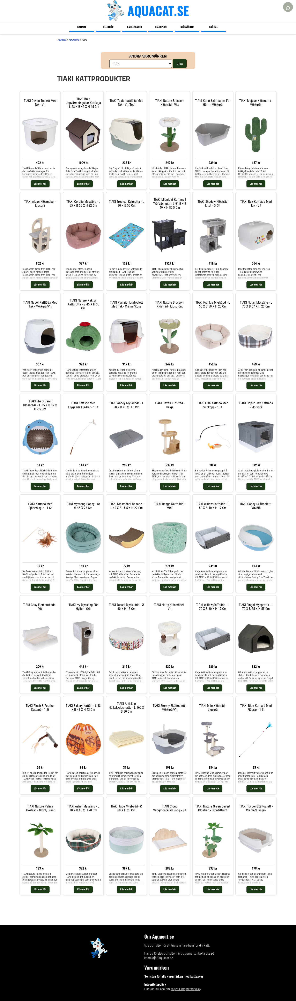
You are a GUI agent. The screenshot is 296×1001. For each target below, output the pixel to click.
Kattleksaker (134, 27)
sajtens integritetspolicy (186, 989)
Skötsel (213, 27)
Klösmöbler (187, 27)
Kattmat (81, 27)
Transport (161, 27)
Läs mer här (40, 183)
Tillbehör (108, 27)
